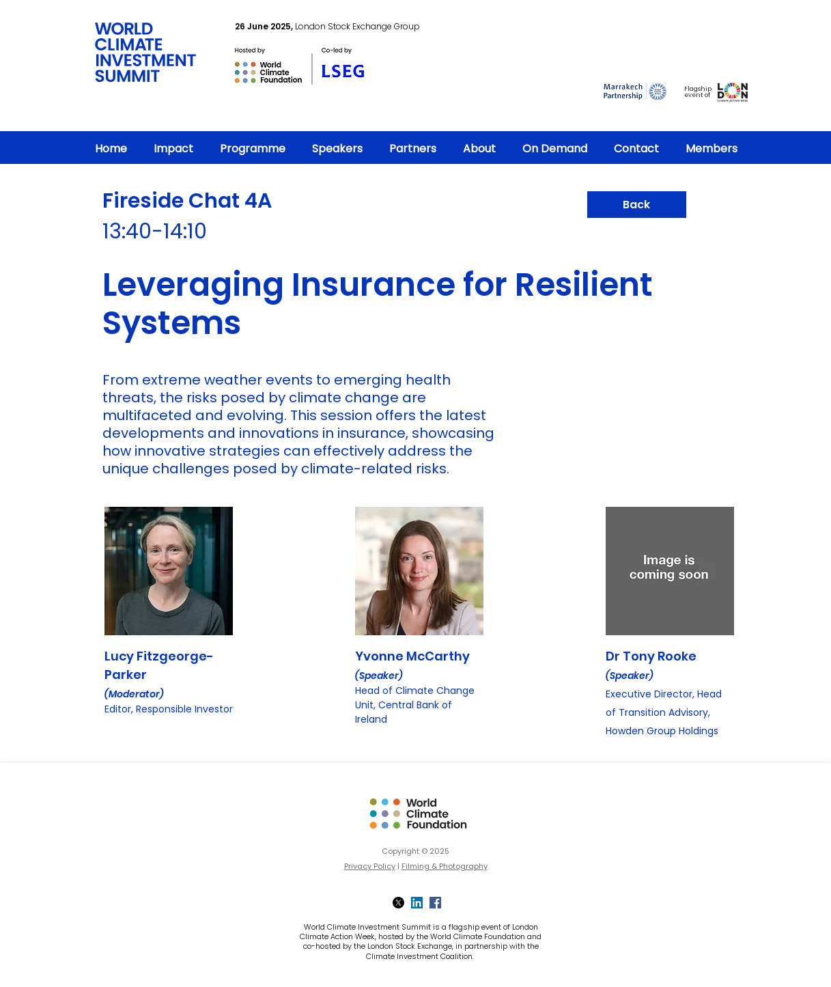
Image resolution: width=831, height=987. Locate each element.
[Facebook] (435, 902)
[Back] (636, 204)
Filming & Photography (445, 866)
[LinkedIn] (417, 902)
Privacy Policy (369, 866)
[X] (398, 902)
